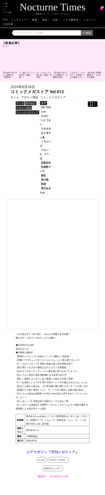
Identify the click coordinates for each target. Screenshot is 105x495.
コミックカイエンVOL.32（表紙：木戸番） (44, 75)
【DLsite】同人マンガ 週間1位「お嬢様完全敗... (60, 75)
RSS (6, 6)
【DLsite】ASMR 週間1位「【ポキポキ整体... (94, 75)
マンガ (20, 103)
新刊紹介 (30, 103)
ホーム (15, 97)
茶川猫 (44, 179)
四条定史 (46, 162)
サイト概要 (8, 12)
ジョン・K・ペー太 (45, 154)
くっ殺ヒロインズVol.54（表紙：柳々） (26, 75)
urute (44, 115)
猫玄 (43, 175)
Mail (6, 3)
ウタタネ (46, 128)
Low (43, 111)
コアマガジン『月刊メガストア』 (52, 452)
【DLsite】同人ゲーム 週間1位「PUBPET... (9, 75)
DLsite (41, 459)
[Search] (87, 33)
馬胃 (43, 184)
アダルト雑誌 (29, 97)
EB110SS (46, 107)
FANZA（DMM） (58, 459)
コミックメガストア (53, 97)
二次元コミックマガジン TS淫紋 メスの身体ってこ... (77, 75)
